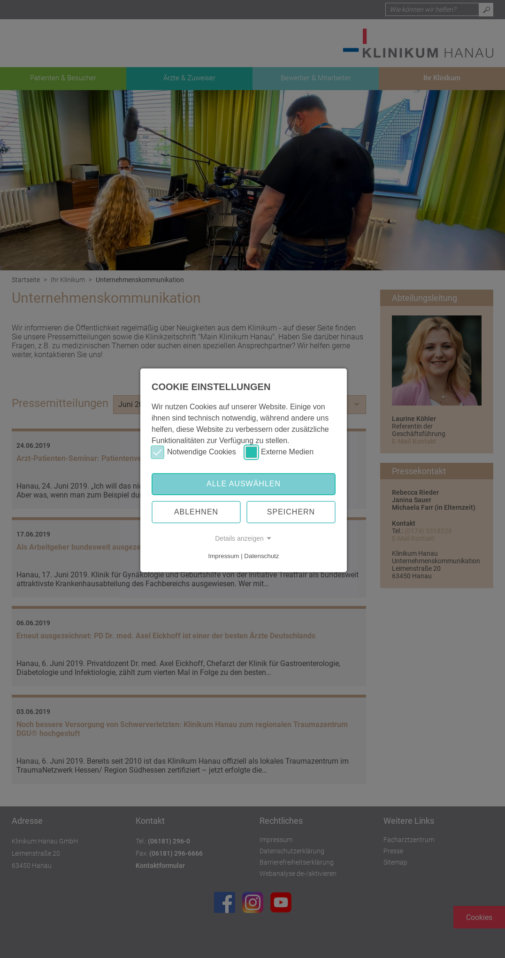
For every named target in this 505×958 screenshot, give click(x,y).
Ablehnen (196, 512)
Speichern (291, 512)
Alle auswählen (244, 484)
